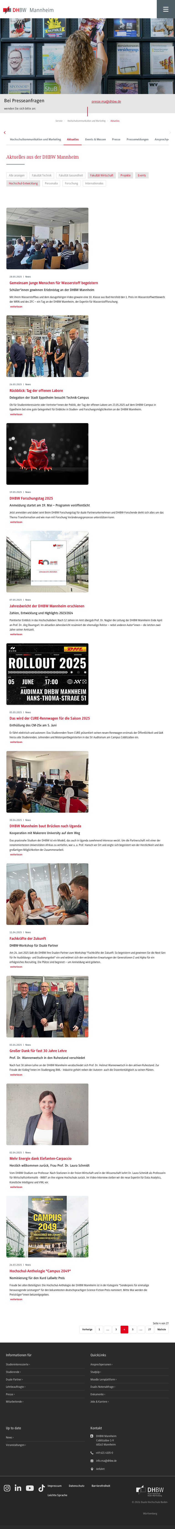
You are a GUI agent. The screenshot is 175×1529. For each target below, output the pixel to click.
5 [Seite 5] (133, 1329)
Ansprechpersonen (101, 1364)
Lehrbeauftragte (15, 1386)
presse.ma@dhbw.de (106, 101)
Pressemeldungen (137, 139)
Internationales (94, 183)
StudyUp (95, 1372)
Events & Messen (95, 139)
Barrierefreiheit (101, 1485)
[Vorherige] (87, 1330)
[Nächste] (161, 1330)
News (9, 1437)
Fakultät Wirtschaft (101, 175)
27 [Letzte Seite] (149, 1329)
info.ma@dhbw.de (106, 1460)
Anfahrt (100, 1469)
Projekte (126, 175)
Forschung (71, 183)
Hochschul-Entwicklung (23, 183)
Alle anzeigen (17, 175)
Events (142, 175)
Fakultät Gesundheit (71, 175)
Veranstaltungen (15, 1445)
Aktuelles (72, 139)
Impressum (55, 1485)
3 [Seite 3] (116, 1329)
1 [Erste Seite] (99, 1329)
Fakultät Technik (41, 175)
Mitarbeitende (14, 1401)
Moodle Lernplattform (103, 1379)
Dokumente (97, 1394)
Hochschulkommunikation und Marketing (34, 139)
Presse (116, 139)
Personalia (51, 183)
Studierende (13, 1372)
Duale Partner (14, 1379)
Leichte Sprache (57, 1495)
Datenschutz (76, 1485)
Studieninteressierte (17, 1364)
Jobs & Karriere (99, 1401)
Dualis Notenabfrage (102, 1386)
